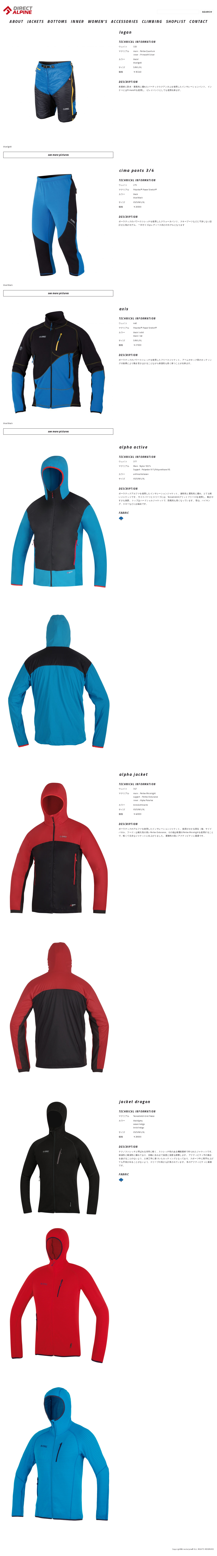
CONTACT (198, 21)
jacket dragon (134, 1101)
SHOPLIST (176, 21)
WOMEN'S (97, 21)
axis (124, 309)
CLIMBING (152, 21)
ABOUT (16, 21)
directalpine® (187, 1549)
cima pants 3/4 (136, 170)
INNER (77, 21)
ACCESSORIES (124, 21)
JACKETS (35, 21)
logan (125, 32)
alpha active (133, 447)
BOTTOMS (57, 21)
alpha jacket (133, 774)
